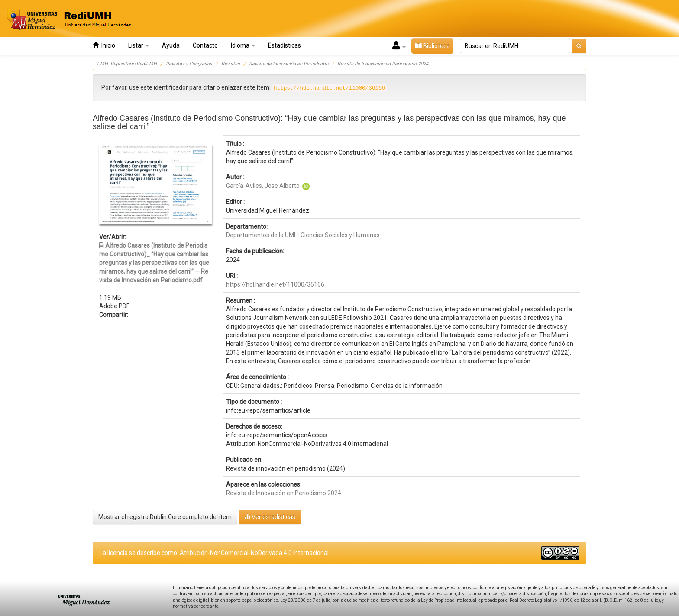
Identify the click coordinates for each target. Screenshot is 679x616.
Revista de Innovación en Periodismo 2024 (382, 64)
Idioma (243, 45)
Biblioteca (432, 45)
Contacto (205, 45)
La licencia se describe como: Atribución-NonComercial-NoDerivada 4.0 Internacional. (215, 552)
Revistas (230, 64)
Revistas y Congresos (189, 64)
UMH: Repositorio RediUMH (127, 64)
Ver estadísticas (269, 516)
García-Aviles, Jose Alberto (263, 185)
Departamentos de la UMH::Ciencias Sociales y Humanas (303, 235)
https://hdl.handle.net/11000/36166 (275, 284)
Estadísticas (284, 45)
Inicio (104, 45)
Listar (138, 45)
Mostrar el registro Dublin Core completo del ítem (165, 516)
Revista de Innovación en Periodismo (288, 64)
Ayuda (171, 45)
